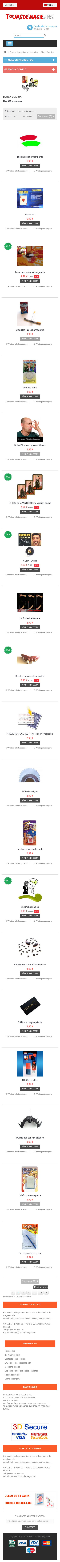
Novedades (10, 1351)
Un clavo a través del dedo (30, 849)
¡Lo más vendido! (12, 1355)
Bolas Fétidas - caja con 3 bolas (30, 445)
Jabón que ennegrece (30, 1195)
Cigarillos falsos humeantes (30, 330)
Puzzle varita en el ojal (30, 1253)
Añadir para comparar (44, 171)
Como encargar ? (12, 1379)
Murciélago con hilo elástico (30, 1138)
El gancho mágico (30, 907)
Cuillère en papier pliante (30, 1022)
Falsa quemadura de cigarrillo (30, 272)
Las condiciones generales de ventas (21, 1371)
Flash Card (30, 214)
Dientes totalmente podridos (30, 676)
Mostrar (8, 116)
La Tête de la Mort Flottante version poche (30, 503)
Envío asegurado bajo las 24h (18, 1363)
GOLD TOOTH (30, 561)
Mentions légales (12, 1367)
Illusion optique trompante (30, 157)
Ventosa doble (30, 388)
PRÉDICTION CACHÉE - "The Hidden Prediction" (30, 734)
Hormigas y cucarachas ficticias (30, 964)
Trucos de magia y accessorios (24, 52)
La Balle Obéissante (30, 618)
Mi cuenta (10, 5)
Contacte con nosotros (15, 1359)
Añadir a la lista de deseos (17, 171)
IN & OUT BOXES (30, 1080)
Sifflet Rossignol (30, 791)
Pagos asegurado (12, 1375)
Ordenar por (10, 111)
